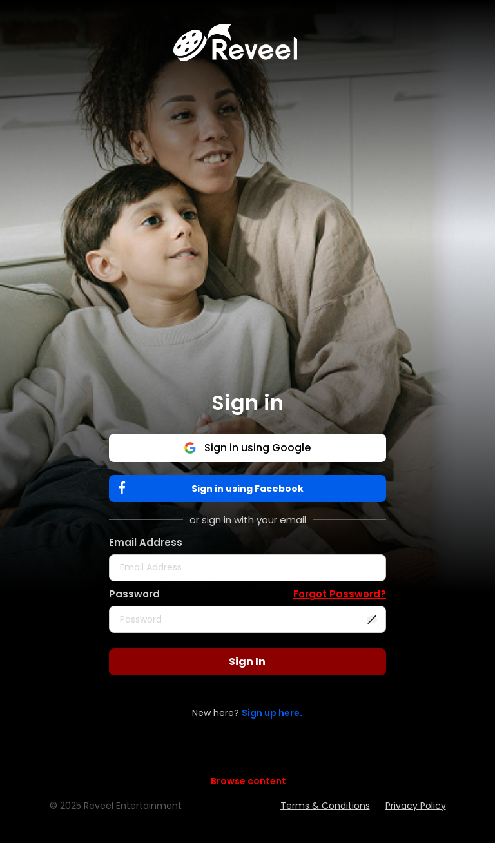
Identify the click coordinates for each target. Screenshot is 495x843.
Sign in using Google (247, 447)
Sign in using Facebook (214, 488)
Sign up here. (272, 712)
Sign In (247, 661)
